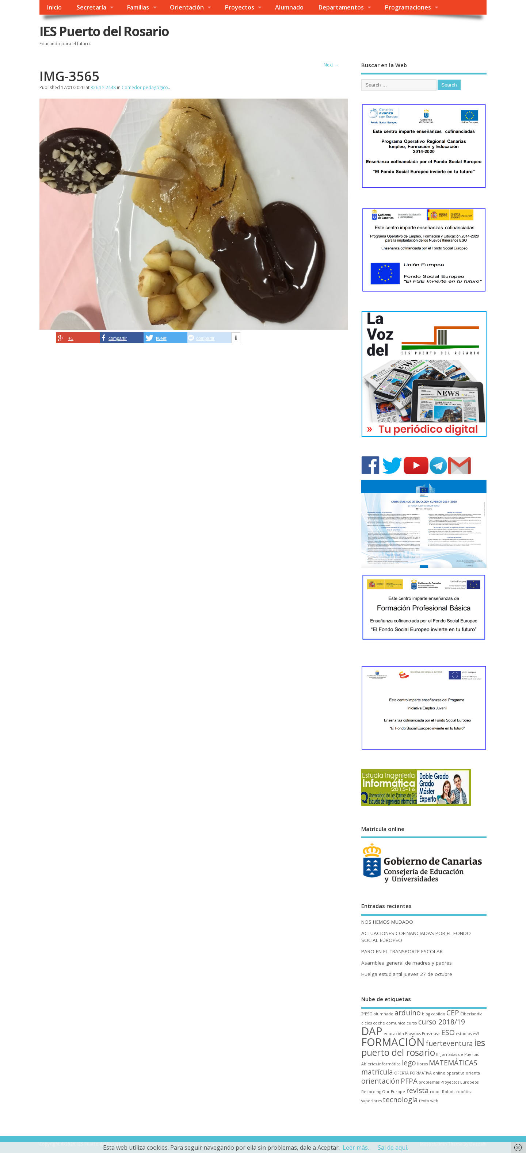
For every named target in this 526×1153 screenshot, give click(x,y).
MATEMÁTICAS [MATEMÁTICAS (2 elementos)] (453, 1063)
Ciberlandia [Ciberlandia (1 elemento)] (471, 1013)
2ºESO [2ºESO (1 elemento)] (367, 1013)
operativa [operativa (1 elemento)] (455, 1073)
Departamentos (341, 7)
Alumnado (289, 7)
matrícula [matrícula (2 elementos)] (377, 1072)
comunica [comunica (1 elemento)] (395, 1023)
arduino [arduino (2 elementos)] (407, 1013)
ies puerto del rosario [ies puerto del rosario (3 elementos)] (423, 1047)
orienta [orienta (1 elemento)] (473, 1073)
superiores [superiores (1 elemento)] (371, 1100)
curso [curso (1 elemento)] (412, 1023)
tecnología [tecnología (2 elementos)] (400, 1099)
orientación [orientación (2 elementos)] (380, 1081)
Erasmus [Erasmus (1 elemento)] (413, 1033)
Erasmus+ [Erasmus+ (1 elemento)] (431, 1033)
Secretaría (91, 7)
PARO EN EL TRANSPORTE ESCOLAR (402, 951)
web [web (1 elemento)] (434, 1100)
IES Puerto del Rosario (104, 31)
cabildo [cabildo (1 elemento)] (438, 1013)
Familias (138, 7)
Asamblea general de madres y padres (406, 962)
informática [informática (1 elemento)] (389, 1063)
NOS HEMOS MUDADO (387, 922)
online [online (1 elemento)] (439, 1073)
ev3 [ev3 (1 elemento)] (476, 1033)
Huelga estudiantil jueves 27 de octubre (406, 974)
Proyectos (239, 7)
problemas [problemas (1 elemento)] (429, 1082)
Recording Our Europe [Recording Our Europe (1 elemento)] (383, 1091)
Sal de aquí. (393, 1148)
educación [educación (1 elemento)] (394, 1033)
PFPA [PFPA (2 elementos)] (409, 1081)
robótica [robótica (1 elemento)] (464, 1091)
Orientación (187, 7)
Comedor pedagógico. (145, 87)
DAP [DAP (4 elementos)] (371, 1031)
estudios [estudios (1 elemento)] (464, 1033)
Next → (331, 65)
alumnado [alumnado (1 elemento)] (383, 1013)
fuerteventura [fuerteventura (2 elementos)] (449, 1043)
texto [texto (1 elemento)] (424, 1100)
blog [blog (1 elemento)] (426, 1013)
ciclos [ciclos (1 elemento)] (366, 1023)
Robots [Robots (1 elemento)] (448, 1091)
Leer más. (356, 1148)
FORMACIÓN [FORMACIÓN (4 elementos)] (392, 1042)
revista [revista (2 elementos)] (417, 1090)
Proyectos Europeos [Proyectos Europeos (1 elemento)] (460, 1082)
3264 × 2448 (103, 87)
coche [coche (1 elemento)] (379, 1023)
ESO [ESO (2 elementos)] (448, 1032)
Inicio (54, 7)
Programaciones (408, 7)
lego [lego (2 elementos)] (409, 1063)
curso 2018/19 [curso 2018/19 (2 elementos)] (441, 1022)
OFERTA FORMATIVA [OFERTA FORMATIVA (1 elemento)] (413, 1073)
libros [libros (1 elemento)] (422, 1063)
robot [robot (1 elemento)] (435, 1091)
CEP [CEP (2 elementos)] (452, 1013)
